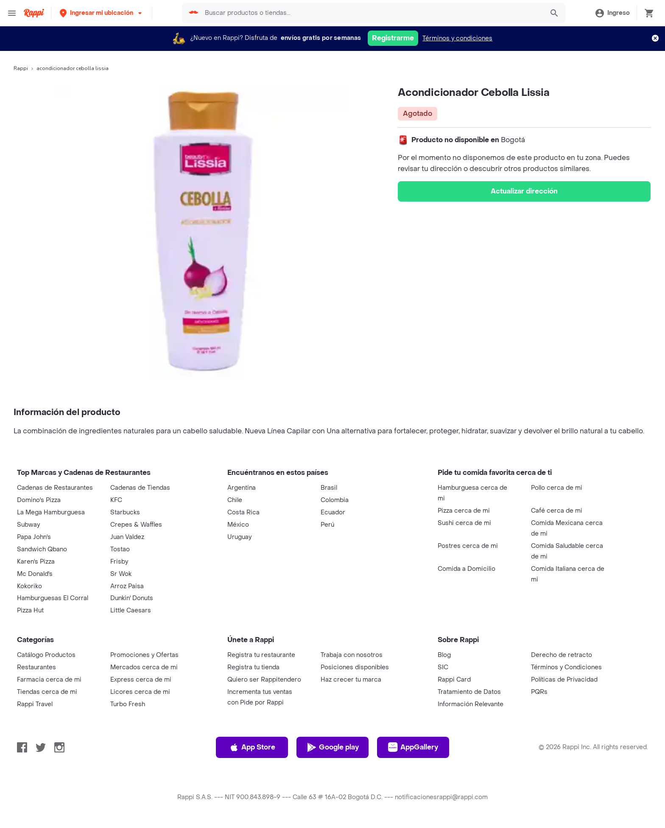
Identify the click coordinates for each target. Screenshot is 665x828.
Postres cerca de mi (468, 546)
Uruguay (239, 537)
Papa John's (34, 537)
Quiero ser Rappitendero (264, 680)
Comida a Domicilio (466, 569)
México (238, 525)
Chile (234, 500)
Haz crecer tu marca (351, 680)
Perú (327, 525)
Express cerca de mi (140, 680)
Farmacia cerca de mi (49, 680)
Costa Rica (243, 512)
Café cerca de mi (556, 511)
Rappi (21, 68)
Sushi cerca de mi (464, 523)
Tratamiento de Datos (469, 692)
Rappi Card (454, 680)
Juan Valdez (127, 537)
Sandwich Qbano (42, 549)
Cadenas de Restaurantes (55, 488)
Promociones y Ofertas (144, 655)
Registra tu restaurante (261, 655)
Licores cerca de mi (140, 692)
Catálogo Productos (46, 655)
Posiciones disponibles (355, 667)
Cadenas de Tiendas (140, 488)
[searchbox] (371, 13)
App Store (252, 747)
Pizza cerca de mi (464, 511)
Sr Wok (120, 574)
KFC (116, 500)
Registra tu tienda (253, 667)
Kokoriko (29, 586)
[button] (101, 13)
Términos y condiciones (457, 38)
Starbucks (125, 512)
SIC (443, 667)
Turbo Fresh (127, 704)
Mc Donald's (35, 574)
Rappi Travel (35, 704)
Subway (28, 525)
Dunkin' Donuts (131, 598)
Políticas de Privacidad (564, 680)
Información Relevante (470, 704)
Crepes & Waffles (136, 525)
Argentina (241, 488)
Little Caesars (130, 610)
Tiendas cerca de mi (47, 692)
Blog (444, 655)
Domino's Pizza (39, 500)
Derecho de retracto (561, 655)
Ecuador (333, 512)
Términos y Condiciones (566, 667)
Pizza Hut (30, 610)
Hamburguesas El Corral (52, 598)
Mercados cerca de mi (144, 667)
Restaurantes (36, 667)
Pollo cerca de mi (556, 488)
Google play (333, 747)
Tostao (120, 549)
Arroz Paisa (127, 586)
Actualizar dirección (524, 191)
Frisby (119, 562)
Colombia (335, 500)
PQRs (539, 692)
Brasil (329, 488)
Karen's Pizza (36, 562)
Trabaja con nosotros (352, 655)
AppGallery (413, 747)
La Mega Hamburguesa (51, 512)
